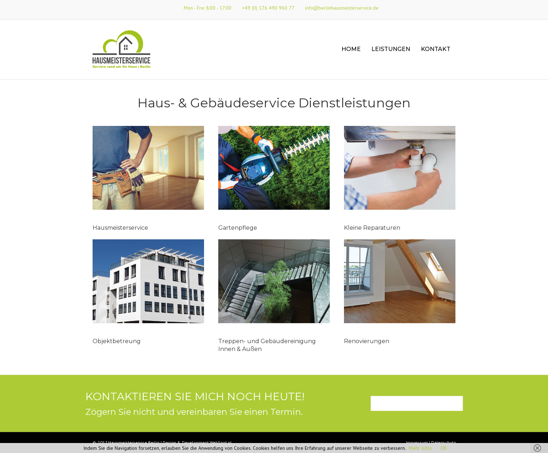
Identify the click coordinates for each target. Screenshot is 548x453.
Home (351, 49)
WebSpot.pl (221, 442)
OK (443, 448)
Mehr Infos (420, 448)
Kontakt (435, 49)
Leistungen (390, 49)
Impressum (417, 442)
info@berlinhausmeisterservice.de (342, 8)
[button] (417, 403)
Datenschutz (443, 442)
